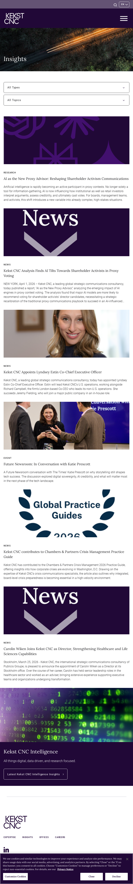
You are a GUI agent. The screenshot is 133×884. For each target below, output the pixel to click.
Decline (116, 876)
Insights (26, 837)
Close (92, 876)
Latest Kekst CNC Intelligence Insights (37, 774)
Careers (57, 837)
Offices (42, 837)
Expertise (10, 837)
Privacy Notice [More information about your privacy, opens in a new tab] (65, 869)
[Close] (127, 859)
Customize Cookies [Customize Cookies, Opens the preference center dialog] (15, 876)
